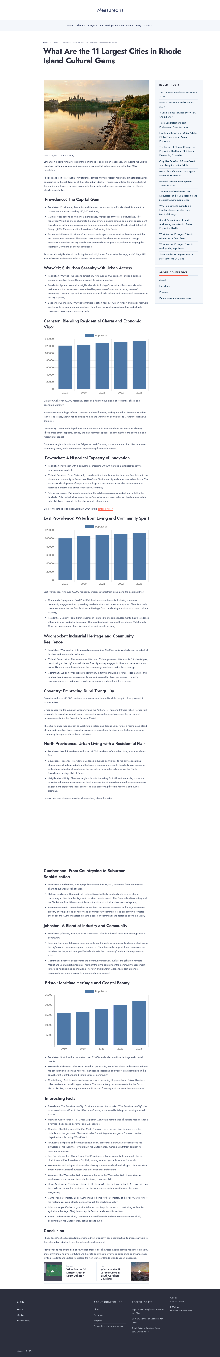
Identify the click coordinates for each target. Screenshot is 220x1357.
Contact (148, 25)
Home (70, 25)
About (79, 25)
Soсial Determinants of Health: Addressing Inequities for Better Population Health (175, 224)
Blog (138, 25)
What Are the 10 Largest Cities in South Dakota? (79, 1271)
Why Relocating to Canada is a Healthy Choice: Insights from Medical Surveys (175, 210)
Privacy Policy (23, 1320)
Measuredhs (110, 10)
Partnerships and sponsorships (116, 25)
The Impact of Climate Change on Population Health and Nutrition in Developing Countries (177, 151)
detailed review (105, 508)
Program (92, 25)
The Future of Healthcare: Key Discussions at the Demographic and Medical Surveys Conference (178, 196)
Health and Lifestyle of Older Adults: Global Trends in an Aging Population (178, 137)
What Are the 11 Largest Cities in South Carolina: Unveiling (113, 1273)
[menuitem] (81, 25)
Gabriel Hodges (69, 156)
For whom (164, 286)
